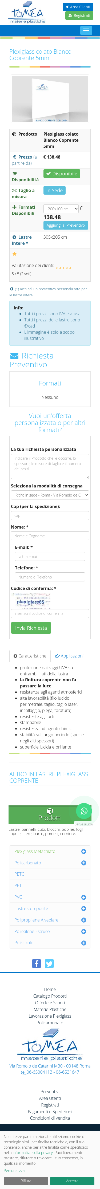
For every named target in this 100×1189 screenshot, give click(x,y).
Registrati (79, 15)
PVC (18, 897)
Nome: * (20, 527)
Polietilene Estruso (32, 931)
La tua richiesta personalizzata (43, 449)
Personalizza (14, 1170)
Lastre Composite (31, 908)
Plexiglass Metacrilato (34, 851)
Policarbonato (27, 863)
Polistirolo (23, 943)
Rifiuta (26, 1180)
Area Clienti (78, 6)
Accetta (72, 1180)
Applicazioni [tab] (69, 656)
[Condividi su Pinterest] (62, 963)
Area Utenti (50, 1098)
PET (18, 885)
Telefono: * (26, 568)
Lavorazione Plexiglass (50, 1016)
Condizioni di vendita (50, 1118)
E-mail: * (24, 547)
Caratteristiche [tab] (30, 656)
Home (50, 989)
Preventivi (50, 1091)
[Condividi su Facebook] (36, 963)
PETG (19, 874)
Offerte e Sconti (50, 1003)
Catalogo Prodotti (50, 996)
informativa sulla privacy (33, 1152)
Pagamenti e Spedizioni (50, 1112)
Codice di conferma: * (33, 588)
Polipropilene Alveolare (36, 920)
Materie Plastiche (50, 1009)
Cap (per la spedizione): (35, 506)
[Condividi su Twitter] (49, 963)
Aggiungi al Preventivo (66, 225)
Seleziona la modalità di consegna (47, 486)
